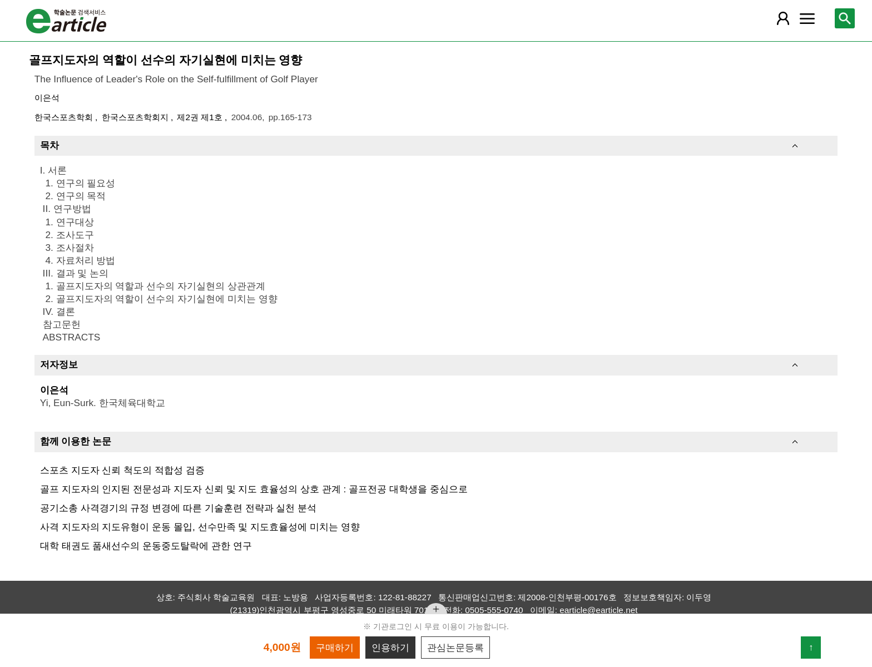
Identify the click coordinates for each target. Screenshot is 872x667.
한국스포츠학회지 (136, 117)
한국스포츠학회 (64, 117)
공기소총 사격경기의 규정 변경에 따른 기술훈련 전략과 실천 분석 (178, 507)
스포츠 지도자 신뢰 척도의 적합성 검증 (122, 470)
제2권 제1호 (201, 117)
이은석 (47, 97)
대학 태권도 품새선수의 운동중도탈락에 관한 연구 (146, 545)
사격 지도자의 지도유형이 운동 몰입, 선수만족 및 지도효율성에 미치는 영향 (200, 526)
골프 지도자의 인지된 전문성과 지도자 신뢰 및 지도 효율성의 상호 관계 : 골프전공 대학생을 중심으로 (254, 489)
